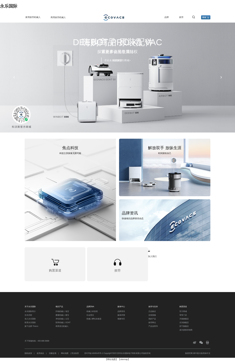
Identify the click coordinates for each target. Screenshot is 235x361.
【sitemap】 (124, 359)
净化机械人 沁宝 (62, 319)
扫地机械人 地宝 (62, 311)
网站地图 (64, 353)
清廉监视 (52, 353)
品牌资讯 (121, 311)
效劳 (181, 17)
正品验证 (152, 311)
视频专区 (121, 319)
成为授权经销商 (185, 330)
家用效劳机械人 (33, 17)
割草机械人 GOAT (63, 322)
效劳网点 (152, 322)
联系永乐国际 (30, 322)
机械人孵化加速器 (94, 319)
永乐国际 (8, 6)
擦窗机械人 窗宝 (62, 315)
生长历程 (28, 315)
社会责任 (90, 315)
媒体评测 (121, 315)
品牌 (166, 17)
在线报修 (152, 315)
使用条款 (40, 353)
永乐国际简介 (30, 311)
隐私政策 (28, 353)
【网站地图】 (111, 359)
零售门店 (183, 315)
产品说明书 (153, 326)
